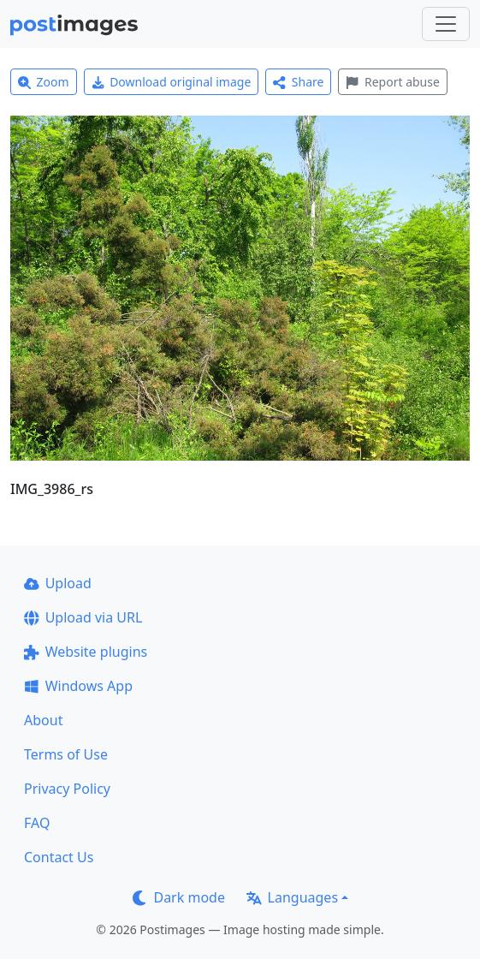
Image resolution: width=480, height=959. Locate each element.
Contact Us (58, 857)
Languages (292, 897)
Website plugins (85, 651)
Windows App (78, 685)
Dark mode (179, 897)
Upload (58, 583)
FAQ (37, 822)
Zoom (43, 82)
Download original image (172, 82)
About (43, 720)
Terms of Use (66, 754)
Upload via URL (83, 617)
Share (298, 82)
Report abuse (392, 82)
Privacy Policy (67, 788)
